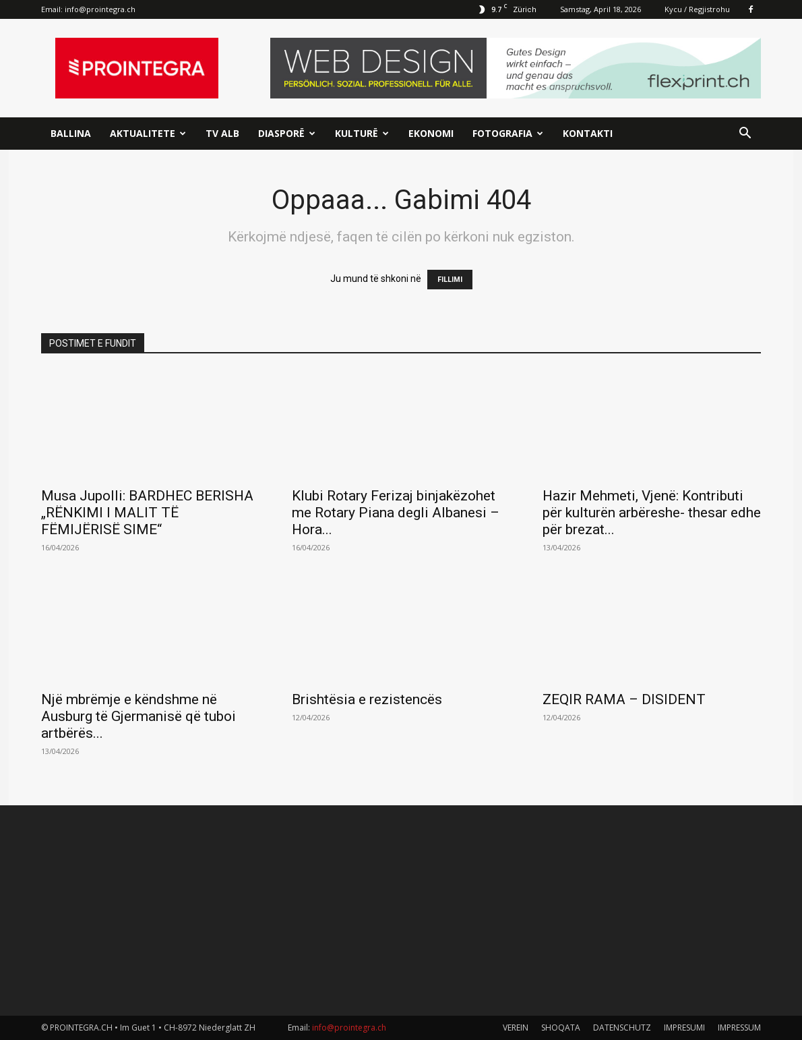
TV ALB (222, 133)
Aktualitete (148, 133)
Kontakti (588, 133)
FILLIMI (449, 279)
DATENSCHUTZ (622, 1027)
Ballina (71, 133)
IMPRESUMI (684, 1027)
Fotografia (507, 133)
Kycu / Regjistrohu (697, 9)
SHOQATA (560, 1027)
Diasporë (286, 133)
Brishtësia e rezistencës (367, 699)
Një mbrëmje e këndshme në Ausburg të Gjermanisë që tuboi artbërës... (138, 716)
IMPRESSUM (739, 1027)
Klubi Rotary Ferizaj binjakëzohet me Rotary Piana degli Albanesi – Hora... (395, 513)
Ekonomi (431, 133)
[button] (745, 134)
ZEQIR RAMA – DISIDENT (624, 699)
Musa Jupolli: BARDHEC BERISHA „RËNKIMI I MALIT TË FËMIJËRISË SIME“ (147, 513)
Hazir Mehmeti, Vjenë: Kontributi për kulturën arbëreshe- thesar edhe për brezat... (652, 513)
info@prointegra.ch (100, 9)
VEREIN (515, 1027)
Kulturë (362, 133)
